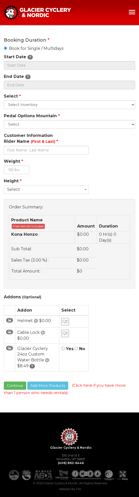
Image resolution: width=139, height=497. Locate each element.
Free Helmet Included (28, 226)
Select (12, 96)
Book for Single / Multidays (33, 48)
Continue (15, 385)
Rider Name (31, 141)
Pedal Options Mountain (32, 115)
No (80, 348)
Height (13, 181)
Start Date (18, 57)
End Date (17, 76)
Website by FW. (70, 489)
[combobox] (46, 189)
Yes (67, 348)
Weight (13, 161)
